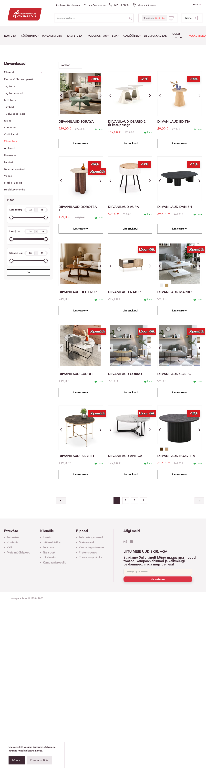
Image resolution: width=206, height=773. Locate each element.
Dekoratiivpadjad (14, 169)
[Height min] (30, 210)
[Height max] (42, 210)
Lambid (8, 162)
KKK (9, 547)
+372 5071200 (121, 5)
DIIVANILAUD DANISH (174, 207)
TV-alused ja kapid (14, 114)
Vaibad (8, 176)
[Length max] (42, 253)
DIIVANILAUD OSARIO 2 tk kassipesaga (127, 123)
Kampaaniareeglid (54, 563)
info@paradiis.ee (97, 5)
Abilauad (9, 148)
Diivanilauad (11, 141)
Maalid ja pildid (13, 183)
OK (28, 272)
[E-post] (158, 572)
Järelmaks (49, 557)
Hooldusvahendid (14, 189)
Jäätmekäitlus (52, 542)
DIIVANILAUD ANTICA (125, 456)
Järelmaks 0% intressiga (68, 5)
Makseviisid (86, 542)
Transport (49, 553)
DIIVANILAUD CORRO (125, 374)
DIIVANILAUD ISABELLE (77, 456)
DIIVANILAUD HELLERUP (78, 292)
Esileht (47, 537)
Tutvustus (13, 537)
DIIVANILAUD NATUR (124, 292)
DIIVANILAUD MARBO (174, 292)
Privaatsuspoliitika (39, 760)
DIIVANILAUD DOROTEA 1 (78, 208)
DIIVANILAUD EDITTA (173, 121)
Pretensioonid (88, 553)
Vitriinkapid (11, 134)
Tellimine (48, 547)
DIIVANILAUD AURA (123, 207)
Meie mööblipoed (147, 5)
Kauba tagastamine (91, 547)
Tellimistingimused (91, 537)
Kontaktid (13, 542)
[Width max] (42, 231)
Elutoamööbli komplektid (19, 79)
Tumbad (9, 107)
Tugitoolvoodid (13, 93)
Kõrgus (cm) (28, 209)
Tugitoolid (10, 86)
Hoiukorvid (10, 155)
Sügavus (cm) (28, 253)
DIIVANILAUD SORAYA (76, 121)
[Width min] (30, 231)
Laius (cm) (28, 231)
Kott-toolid (10, 100)
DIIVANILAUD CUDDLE (76, 374)
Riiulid (7, 120)
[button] (100, 95)
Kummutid (10, 127)
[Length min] (30, 253)
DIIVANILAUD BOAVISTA (176, 456)
